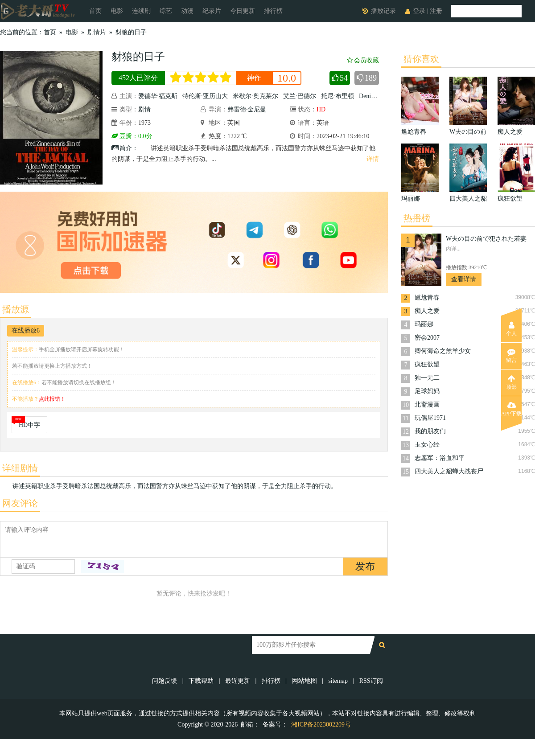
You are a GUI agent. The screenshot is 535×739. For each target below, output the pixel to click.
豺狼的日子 (131, 32)
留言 (511, 355)
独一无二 (427, 377)
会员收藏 (363, 60)
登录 (419, 11)
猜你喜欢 (421, 59)
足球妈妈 (427, 391)
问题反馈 (165, 680)
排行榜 (273, 11)
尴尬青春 (427, 297)
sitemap (338, 680)
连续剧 (141, 11)
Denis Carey (374, 96)
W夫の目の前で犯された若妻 (486, 238)
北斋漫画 (427, 404)
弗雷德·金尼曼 (247, 109)
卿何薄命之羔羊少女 (443, 351)
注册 (436, 11)
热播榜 (416, 218)
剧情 (144, 109)
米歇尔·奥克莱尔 (255, 96)
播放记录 (383, 11)
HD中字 (29, 425)
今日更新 (242, 11)
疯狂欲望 (427, 364)
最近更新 (237, 680)
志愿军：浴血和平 (440, 458)
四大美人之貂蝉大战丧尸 (449, 471)
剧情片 (96, 32)
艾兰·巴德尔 (299, 96)
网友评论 (20, 503)
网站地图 (304, 680)
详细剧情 (20, 468)
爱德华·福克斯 (157, 96)
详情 (372, 159)
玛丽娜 (424, 324)
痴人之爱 (427, 311)
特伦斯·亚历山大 (205, 96)
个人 (511, 329)
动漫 (187, 11)
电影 (117, 11)
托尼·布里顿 (337, 96)
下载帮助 (201, 680)
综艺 (166, 11)
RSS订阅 (371, 680)
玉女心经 (427, 444)
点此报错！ (52, 399)
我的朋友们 (430, 431)
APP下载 (511, 409)
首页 (95, 11)
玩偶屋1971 (430, 418)
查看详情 (463, 279)
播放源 (15, 309)
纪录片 (211, 11)
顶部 (511, 382)
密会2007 (427, 337)
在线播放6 (26, 330)
